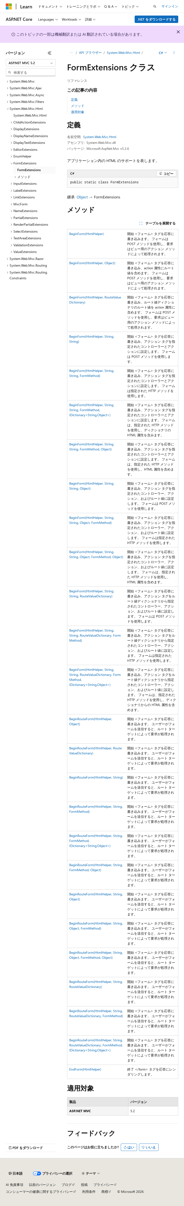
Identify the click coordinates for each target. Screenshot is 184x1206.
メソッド (77, 105)
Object (82, 196)
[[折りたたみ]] (50, 53)
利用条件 (89, 1191)
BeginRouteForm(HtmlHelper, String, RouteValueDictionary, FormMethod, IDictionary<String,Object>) (96, 1045)
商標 (104, 1191)
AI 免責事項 (14, 1184)
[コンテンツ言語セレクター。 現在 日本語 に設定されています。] (15, 1173)
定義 (74, 99)
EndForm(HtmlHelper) (85, 1069)
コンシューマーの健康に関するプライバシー (39, 1191)
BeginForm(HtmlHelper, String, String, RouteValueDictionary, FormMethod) (95, 635)
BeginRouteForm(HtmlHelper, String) (96, 777)
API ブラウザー (90, 52)
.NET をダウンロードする (157, 19)
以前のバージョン (42, 1184)
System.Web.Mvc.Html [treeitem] (29, 115)
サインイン (169, 6)
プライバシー (103, 1184)
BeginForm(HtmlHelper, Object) (92, 263)
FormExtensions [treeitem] (29, 170)
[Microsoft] (9, 6)
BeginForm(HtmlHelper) (86, 233)
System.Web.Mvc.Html (123, 52)
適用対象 (77, 112)
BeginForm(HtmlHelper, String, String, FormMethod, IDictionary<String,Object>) (91, 410)
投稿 (84, 1184)
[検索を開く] (155, 6)
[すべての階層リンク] (71, 53)
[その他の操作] (174, 53)
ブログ (67, 1184)
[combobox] (31, 63)
